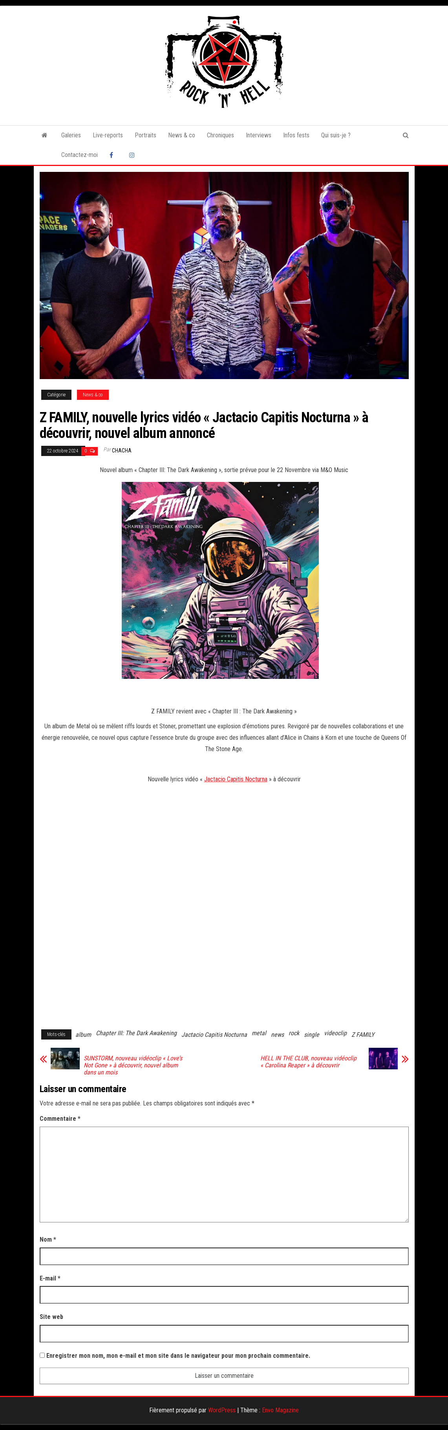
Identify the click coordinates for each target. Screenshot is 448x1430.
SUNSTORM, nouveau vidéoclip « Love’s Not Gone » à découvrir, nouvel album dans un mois (133, 1065)
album (83, 1034)
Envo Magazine (280, 1410)
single (311, 1034)
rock (294, 1033)
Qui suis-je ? (336, 135)
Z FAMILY (362, 1034)
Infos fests (296, 135)
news (277, 1034)
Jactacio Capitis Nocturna (235, 779)
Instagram (133, 155)
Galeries (71, 135)
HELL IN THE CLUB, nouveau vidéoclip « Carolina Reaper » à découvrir (308, 1062)
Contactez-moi (79, 155)
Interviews (258, 135)
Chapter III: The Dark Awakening (136, 1033)
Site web (51, 1317)
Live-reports (108, 135)
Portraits (145, 135)
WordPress (222, 1410)
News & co (181, 135)
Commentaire (60, 1118)
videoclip (335, 1033)
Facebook (113, 155)
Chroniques (220, 135)
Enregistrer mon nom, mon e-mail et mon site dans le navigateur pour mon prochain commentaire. (178, 1355)
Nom (48, 1239)
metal (259, 1033)
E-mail (50, 1278)
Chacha (122, 450)
